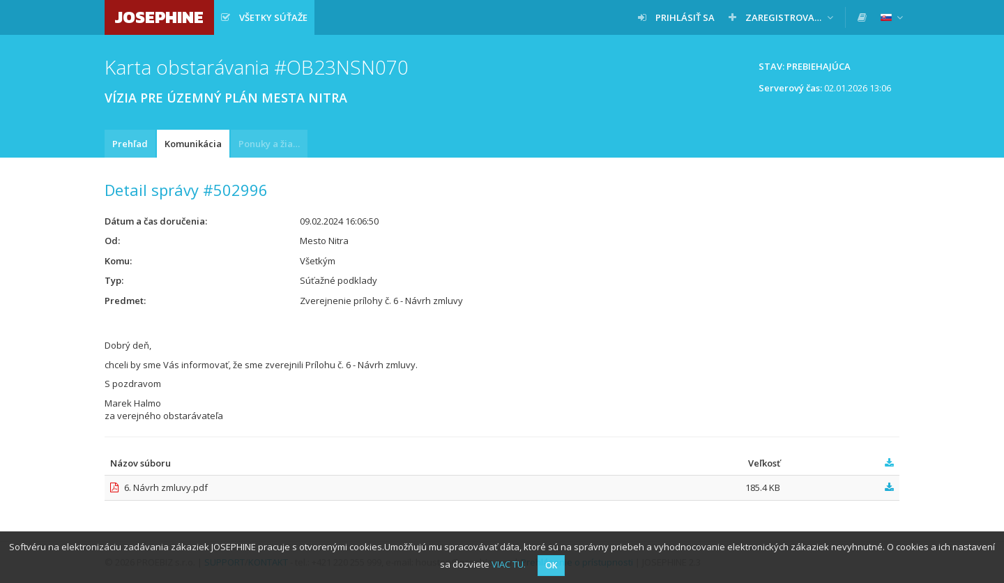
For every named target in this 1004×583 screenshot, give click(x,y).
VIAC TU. (509, 564)
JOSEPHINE (159, 17)
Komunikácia (193, 143)
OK (551, 565)
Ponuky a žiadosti (272, 143)
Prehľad (130, 143)
